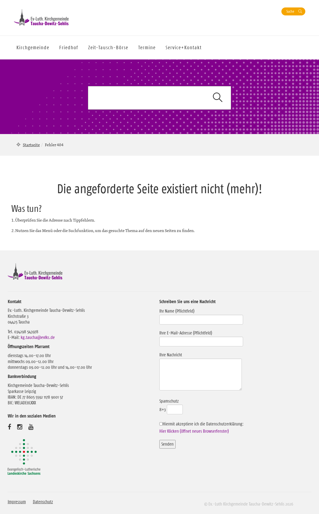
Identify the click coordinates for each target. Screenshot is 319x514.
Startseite (31, 144)
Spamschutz (171, 405)
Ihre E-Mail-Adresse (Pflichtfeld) (201, 337)
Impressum (17, 502)
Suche (290, 11)
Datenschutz (43, 502)
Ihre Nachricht (200, 372)
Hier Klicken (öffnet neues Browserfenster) (194, 431)
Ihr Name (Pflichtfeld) (201, 315)
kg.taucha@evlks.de (38, 337)
